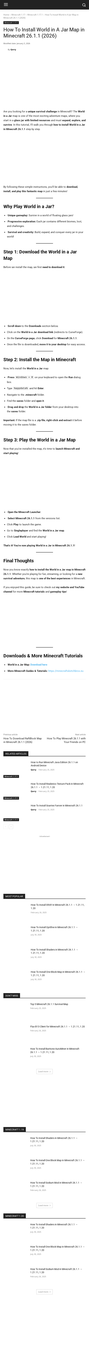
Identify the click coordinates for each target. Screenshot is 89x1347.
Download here (38, 664)
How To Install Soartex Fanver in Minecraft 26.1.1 (57, 805)
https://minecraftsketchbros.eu (65, 670)
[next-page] (11, 826)
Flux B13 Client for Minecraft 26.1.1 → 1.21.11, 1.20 (57, 1026)
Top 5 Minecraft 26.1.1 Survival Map (49, 1003)
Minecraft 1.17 (18, 14)
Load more (44, 1071)
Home (6, 14)
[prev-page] (5, 826)
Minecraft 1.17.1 (35, 14)
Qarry (13, 49)
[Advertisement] (44, 159)
